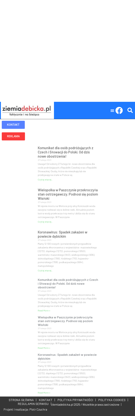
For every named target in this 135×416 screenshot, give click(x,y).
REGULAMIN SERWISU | (33, 404)
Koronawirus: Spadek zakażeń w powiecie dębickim (62, 234)
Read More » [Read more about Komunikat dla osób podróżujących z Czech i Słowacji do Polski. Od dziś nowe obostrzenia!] (44, 310)
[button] (112, 110)
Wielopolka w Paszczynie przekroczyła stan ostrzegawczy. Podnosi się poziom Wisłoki (68, 194)
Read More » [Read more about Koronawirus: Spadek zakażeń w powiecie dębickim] (44, 392)
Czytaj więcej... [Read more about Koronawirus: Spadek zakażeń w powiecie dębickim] (45, 270)
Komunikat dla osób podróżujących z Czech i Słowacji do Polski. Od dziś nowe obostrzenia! (65, 152)
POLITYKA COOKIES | (112, 400)
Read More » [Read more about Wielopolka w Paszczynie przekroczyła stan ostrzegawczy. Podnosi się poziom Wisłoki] (44, 347)
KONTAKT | (46, 400)
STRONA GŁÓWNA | (22, 400)
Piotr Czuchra (38, 409)
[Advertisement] (67, 24)
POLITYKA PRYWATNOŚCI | (76, 400)
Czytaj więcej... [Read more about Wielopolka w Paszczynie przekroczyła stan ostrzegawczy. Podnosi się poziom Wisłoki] (45, 221)
